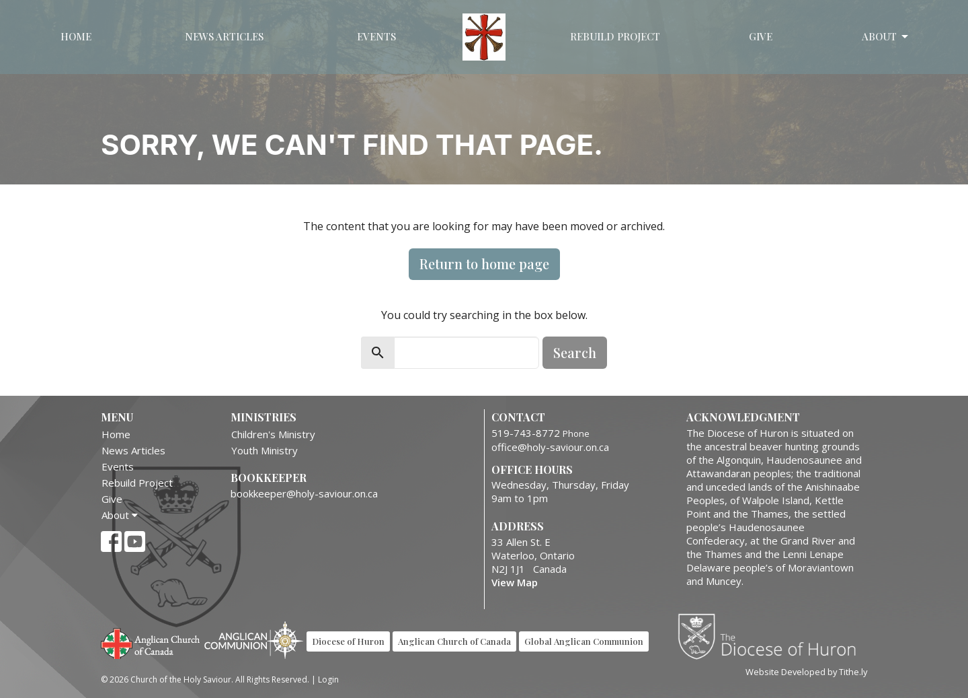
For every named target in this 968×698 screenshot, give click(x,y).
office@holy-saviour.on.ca (550, 447)
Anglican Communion (254, 640)
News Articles (224, 36)
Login (328, 679)
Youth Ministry (264, 450)
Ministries (263, 417)
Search (574, 352)
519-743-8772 (525, 433)
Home (76, 36)
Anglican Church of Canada (151, 642)
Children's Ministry (273, 434)
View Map (514, 582)
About (886, 37)
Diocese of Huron (772, 636)
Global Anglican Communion (583, 641)
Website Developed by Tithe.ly (806, 671)
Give (760, 36)
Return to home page (484, 263)
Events (376, 36)
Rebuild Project (615, 36)
